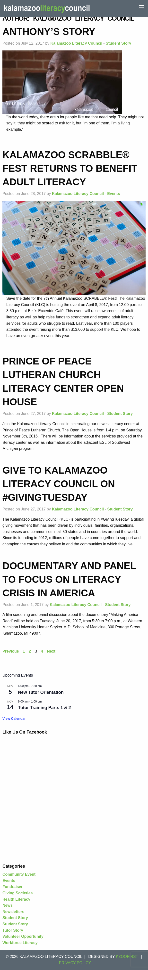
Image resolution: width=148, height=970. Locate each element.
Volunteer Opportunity (23, 936)
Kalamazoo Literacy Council (76, 43)
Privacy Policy (75, 963)
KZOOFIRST (127, 956)
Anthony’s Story (48, 31)
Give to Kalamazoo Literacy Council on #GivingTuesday (58, 484)
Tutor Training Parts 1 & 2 (44, 707)
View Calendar (14, 718)
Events (113, 194)
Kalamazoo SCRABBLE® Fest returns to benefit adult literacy (69, 168)
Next (51, 651)
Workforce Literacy (20, 943)
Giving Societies (17, 893)
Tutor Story (12, 930)
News (7, 905)
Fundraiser (12, 887)
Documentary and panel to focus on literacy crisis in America (69, 579)
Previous (10, 651)
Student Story (118, 43)
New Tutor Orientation (41, 692)
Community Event (18, 874)
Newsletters (13, 912)
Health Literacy (16, 899)
